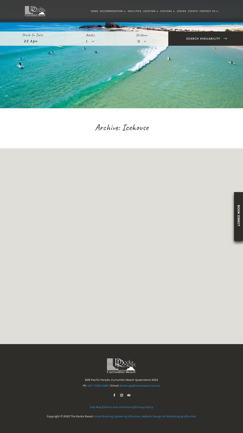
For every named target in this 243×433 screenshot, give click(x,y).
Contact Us (207, 11)
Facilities (134, 11)
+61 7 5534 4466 (98, 385)
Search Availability (203, 38)
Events (193, 11)
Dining (181, 11)
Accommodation (111, 11)
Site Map (96, 407)
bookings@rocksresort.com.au (140, 385)
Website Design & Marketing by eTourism (169, 416)
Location (149, 11)
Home (94, 11)
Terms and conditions (118, 407)
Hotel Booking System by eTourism (117, 416)
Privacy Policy (144, 407)
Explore (166, 11)
